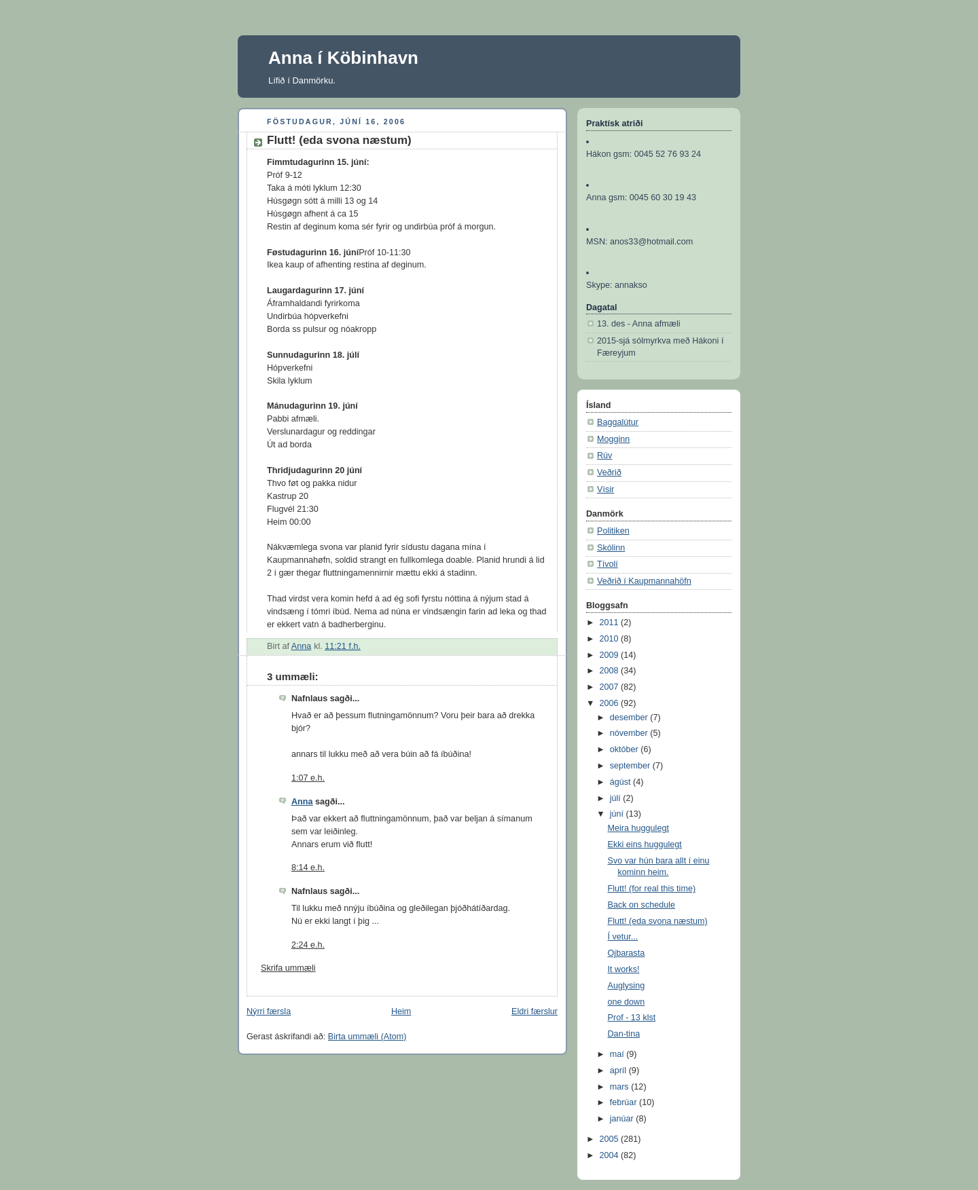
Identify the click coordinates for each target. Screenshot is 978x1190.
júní (618, 814)
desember (630, 717)
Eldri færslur (534, 1011)
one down (626, 1002)
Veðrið (609, 472)
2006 (610, 703)
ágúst (621, 782)
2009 (610, 655)
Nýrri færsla (269, 1011)
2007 (610, 687)
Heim (401, 1011)
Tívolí (607, 564)
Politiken (613, 531)
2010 (610, 639)
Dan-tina (624, 1034)
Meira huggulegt (638, 828)
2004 (610, 1155)
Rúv (604, 455)
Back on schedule (642, 905)
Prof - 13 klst (632, 1017)
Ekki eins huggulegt (645, 844)
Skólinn (611, 548)
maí (618, 1054)
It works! (624, 969)
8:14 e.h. (308, 867)
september (631, 765)
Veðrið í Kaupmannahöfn (644, 581)
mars (621, 1087)
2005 (610, 1139)
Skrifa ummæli (288, 968)
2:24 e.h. (308, 945)
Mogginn (613, 439)
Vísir (605, 489)
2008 (610, 670)
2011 (610, 622)
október (625, 749)
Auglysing (626, 985)
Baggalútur (617, 422)
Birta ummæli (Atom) (367, 1036)
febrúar (624, 1102)
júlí (616, 798)
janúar (623, 1118)
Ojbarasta (626, 953)
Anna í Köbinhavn (343, 58)
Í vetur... (623, 937)
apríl (619, 1070)
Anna (302, 801)
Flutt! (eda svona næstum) (658, 921)
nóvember (630, 733)
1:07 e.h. (308, 778)
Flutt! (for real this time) (652, 888)
